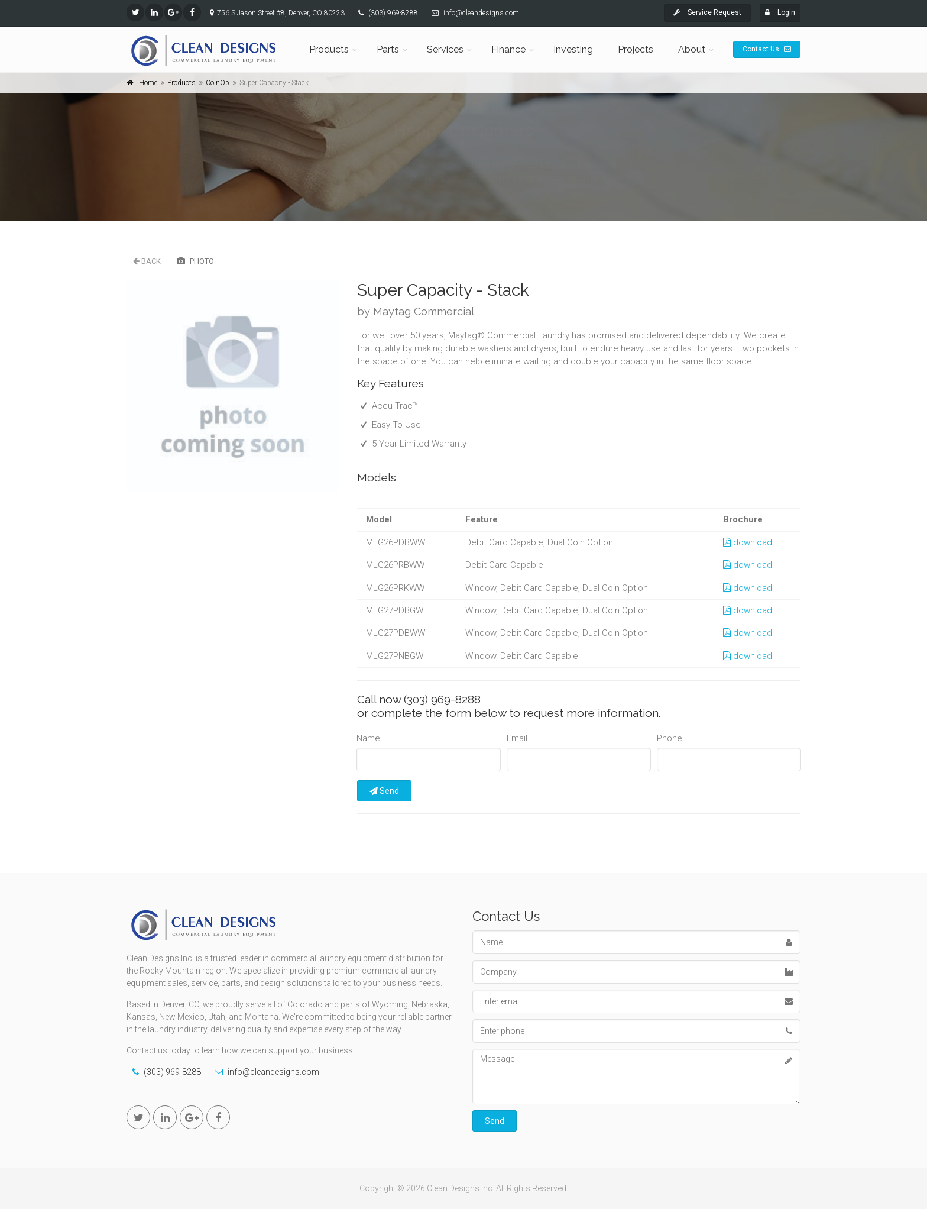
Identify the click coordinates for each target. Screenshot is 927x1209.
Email (517, 738)
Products (329, 49)
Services (445, 49)
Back (147, 261)
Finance (508, 49)
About (691, 49)
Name (368, 738)
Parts (388, 49)
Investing (573, 49)
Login (780, 12)
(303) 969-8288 (393, 13)
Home (148, 83)
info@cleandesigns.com (481, 13)
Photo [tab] (195, 261)
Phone (669, 738)
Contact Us (767, 49)
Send (384, 791)
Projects (635, 49)
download (747, 542)
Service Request (707, 12)
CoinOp (217, 83)
